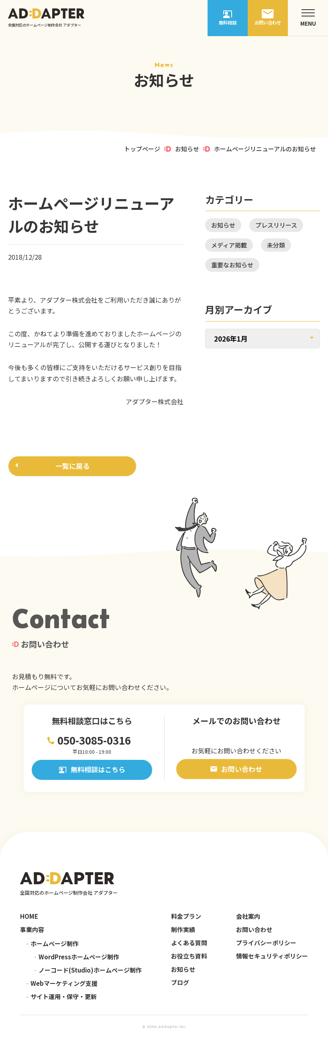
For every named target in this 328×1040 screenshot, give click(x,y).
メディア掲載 (229, 245)
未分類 (276, 245)
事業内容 (32, 931)
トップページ (142, 149)
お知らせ (187, 149)
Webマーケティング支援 (62, 985)
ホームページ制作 (52, 945)
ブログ (180, 984)
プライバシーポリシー (266, 945)
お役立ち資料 (189, 958)
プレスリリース (276, 225)
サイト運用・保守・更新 (61, 998)
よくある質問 (189, 945)
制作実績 (183, 931)
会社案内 (248, 918)
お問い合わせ (236, 771)
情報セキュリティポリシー (272, 958)
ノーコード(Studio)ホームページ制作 (88, 972)
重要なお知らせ (232, 265)
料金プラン (186, 918)
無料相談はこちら (92, 772)
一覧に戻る (72, 467)
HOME (29, 918)
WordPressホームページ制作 (76, 959)
